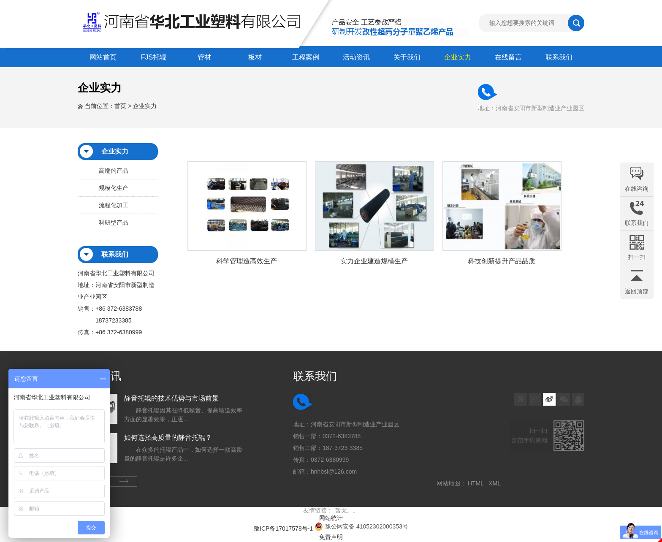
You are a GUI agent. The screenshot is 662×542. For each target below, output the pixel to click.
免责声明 (331, 537)
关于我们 (407, 57)
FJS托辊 (153, 57)
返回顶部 (636, 291)
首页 (120, 106)
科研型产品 (113, 222)
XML (496, 483)
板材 (255, 57)
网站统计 (331, 518)
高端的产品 (113, 170)
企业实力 (457, 57)
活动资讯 (356, 57)
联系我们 (558, 57)
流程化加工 (113, 205)
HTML (477, 483)
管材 (204, 57)
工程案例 (305, 57)
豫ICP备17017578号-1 (283, 528)
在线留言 (508, 57)
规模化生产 (113, 187)
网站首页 (103, 57)
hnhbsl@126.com (334, 471)
